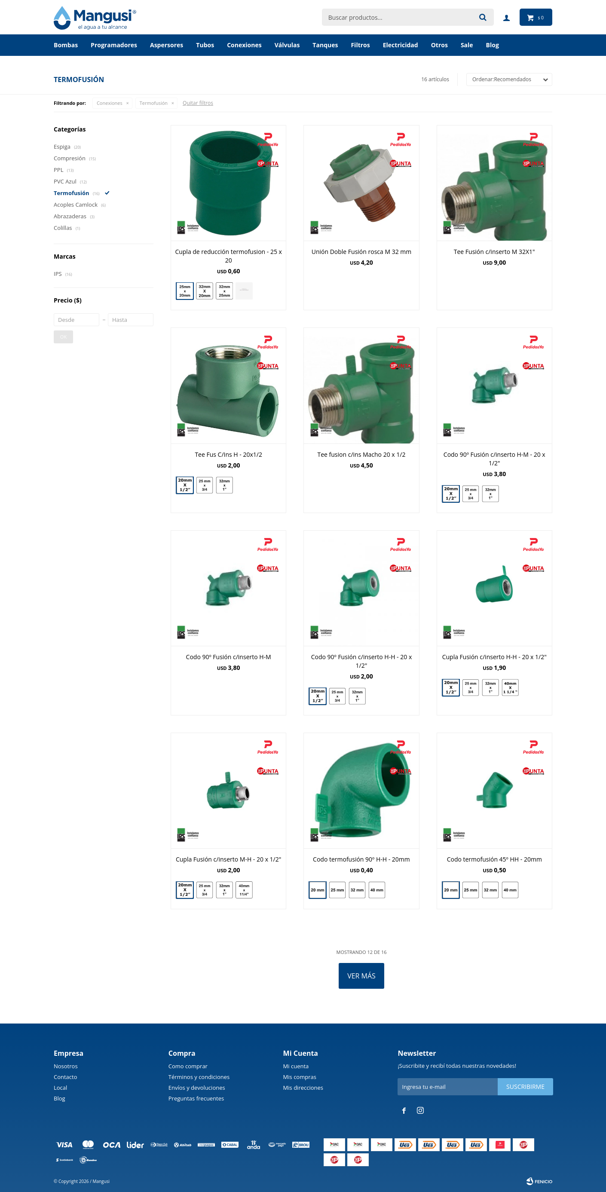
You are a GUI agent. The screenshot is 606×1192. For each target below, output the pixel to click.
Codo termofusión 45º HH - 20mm (494, 859)
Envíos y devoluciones (196, 1087)
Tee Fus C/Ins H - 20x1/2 (228, 454)
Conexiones (244, 45)
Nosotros (66, 1066)
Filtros (360, 45)
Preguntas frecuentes (196, 1098)
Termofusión (154, 103)
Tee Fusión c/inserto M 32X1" (494, 252)
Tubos (205, 45)
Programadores (114, 45)
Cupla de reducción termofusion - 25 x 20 (228, 256)
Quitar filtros (198, 103)
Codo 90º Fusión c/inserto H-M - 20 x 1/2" (494, 458)
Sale (467, 45)
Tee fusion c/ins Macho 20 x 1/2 (361, 454)
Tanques (325, 45)
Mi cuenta (296, 1066)
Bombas (66, 45)
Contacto (65, 1077)
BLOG (492, 45)
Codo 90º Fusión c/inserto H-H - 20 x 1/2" (361, 661)
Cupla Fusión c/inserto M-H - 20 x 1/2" (228, 859)
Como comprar (188, 1066)
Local (60, 1087)
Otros (439, 45)
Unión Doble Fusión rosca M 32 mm (362, 252)
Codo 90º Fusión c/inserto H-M (228, 657)
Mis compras (299, 1077)
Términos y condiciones (199, 1077)
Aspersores (166, 45)
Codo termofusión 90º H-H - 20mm (361, 859)
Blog (59, 1098)
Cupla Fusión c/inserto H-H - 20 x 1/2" (494, 657)
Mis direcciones (303, 1087)
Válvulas (287, 45)
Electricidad (400, 45)
